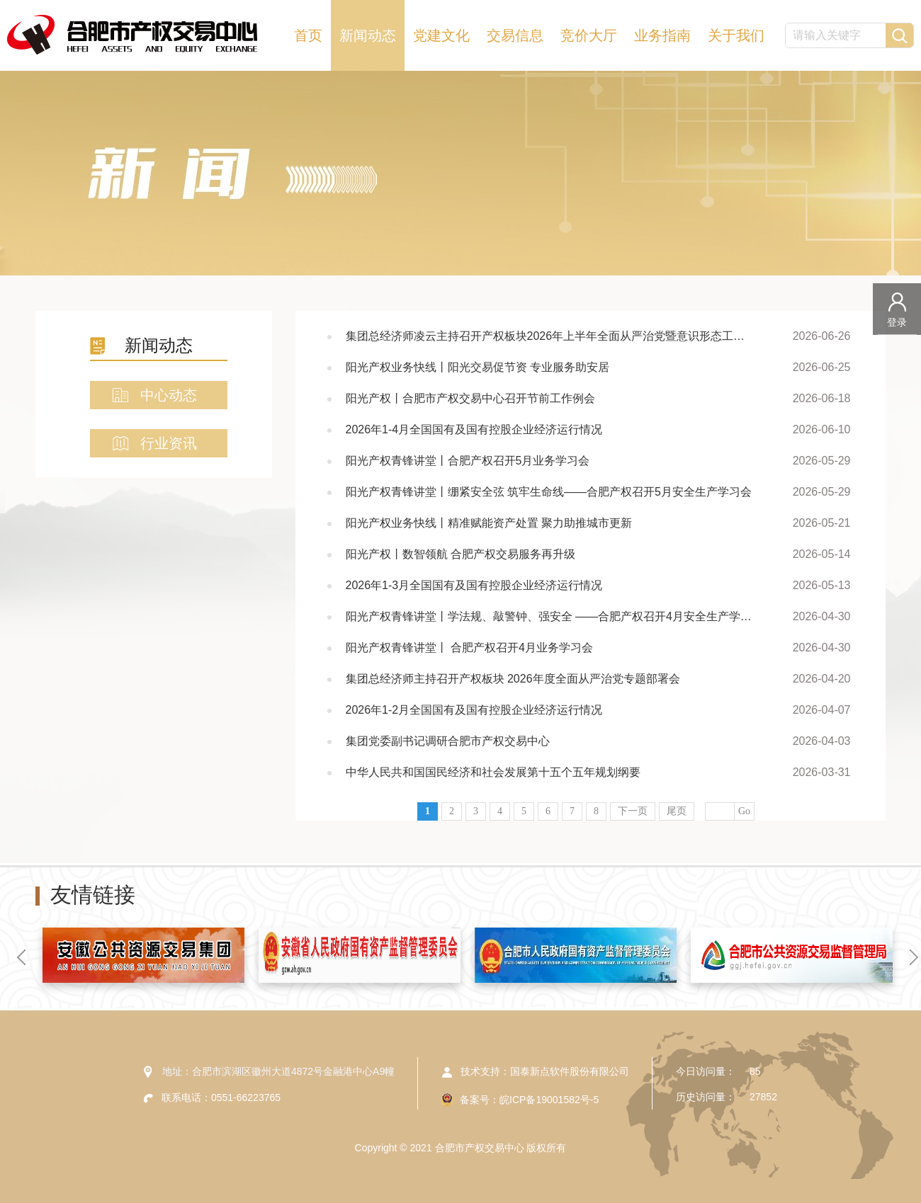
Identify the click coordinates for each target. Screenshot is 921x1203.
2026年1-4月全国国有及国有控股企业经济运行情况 (474, 429)
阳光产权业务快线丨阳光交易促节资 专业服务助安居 (477, 367)
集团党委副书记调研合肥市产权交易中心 (448, 741)
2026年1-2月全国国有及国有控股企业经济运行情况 (474, 710)
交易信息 (515, 35)
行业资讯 (168, 443)
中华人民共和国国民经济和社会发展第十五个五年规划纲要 (493, 772)
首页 (308, 35)
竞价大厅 (588, 35)
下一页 (633, 811)
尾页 (676, 811)
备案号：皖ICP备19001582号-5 (529, 1099)
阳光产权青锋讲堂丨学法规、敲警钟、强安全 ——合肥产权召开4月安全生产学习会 (551, 616)
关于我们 (736, 35)
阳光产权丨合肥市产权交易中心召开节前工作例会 (470, 398)
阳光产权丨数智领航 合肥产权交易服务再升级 (460, 554)
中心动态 (168, 395)
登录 (897, 322)
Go (744, 811)
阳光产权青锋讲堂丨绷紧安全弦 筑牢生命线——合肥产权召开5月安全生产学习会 (549, 492)
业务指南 (662, 35)
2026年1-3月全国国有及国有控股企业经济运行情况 (474, 585)
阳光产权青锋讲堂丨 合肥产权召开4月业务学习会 (469, 648)
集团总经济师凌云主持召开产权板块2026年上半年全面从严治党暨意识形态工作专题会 (551, 336)
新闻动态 (367, 35)
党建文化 (441, 35)
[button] (21, 957)
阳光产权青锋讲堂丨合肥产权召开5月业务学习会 (468, 461)
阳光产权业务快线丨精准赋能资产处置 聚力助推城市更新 (489, 523)
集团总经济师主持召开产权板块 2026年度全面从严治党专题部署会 (513, 679)
